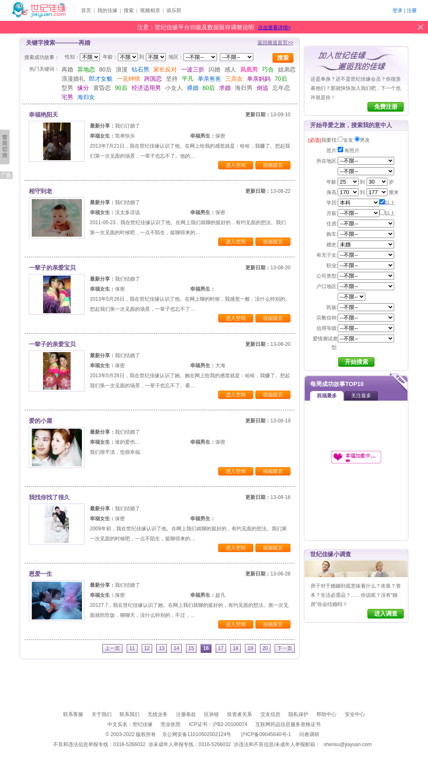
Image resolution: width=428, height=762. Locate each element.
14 (176, 648)
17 (221, 648)
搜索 (129, 10)
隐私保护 (298, 714)
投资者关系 (239, 714)
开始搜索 (356, 361)
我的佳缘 (107, 10)
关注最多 (361, 396)
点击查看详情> (274, 28)
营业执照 (170, 724)
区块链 (211, 714)
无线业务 (158, 714)
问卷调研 (309, 734)
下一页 (284, 648)
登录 (397, 10)
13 (161, 648)
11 (132, 648)
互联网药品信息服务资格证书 (288, 724)
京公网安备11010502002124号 (196, 734)
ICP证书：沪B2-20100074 (218, 724)
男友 (365, 140)
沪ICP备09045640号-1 (266, 734)
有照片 (348, 150)
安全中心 (355, 714)
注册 (412, 10)
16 (206, 648)
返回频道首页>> (275, 43)
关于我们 (102, 714)
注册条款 (186, 714)
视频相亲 (150, 10)
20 (265, 648)
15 (191, 648)
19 (250, 648)
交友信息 (270, 714)
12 (147, 648)
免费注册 (385, 106)
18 (235, 648)
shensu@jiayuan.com (348, 744)
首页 (86, 10)
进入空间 (236, 165)
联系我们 (130, 714)
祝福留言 (273, 165)
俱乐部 (173, 10)
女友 (348, 140)
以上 (387, 203)
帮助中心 (326, 714)
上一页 (112, 648)
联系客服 (73, 714)
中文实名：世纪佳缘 (130, 724)
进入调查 (385, 613)
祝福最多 (327, 396)
